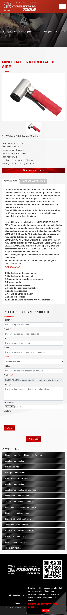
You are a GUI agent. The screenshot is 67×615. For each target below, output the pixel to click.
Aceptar (46, 610)
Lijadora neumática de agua (17, 513)
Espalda (33, 439)
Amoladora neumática (14, 461)
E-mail (6, 329)
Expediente (8, 402)
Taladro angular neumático (16, 525)
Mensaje (7, 384)
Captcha (7, 411)
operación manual (13, 548)
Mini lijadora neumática (32, 32)
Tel (5, 338)
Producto (16, 32)
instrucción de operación (16, 542)
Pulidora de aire (12, 467)
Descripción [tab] (11, 181)
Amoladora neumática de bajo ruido (20, 490)
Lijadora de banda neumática (18, 519)
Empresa (8, 347)
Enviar (9, 428)
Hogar (8, 32)
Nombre (7, 320)
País (6, 357)
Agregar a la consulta (33, 170)
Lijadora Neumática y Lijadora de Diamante (24, 455)
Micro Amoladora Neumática (17, 478)
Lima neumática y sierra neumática (20, 507)
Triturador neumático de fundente (19, 502)
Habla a (7, 366)
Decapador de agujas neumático (19, 496)
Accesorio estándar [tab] (33, 181)
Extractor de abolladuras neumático (20, 530)
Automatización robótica (15, 536)
